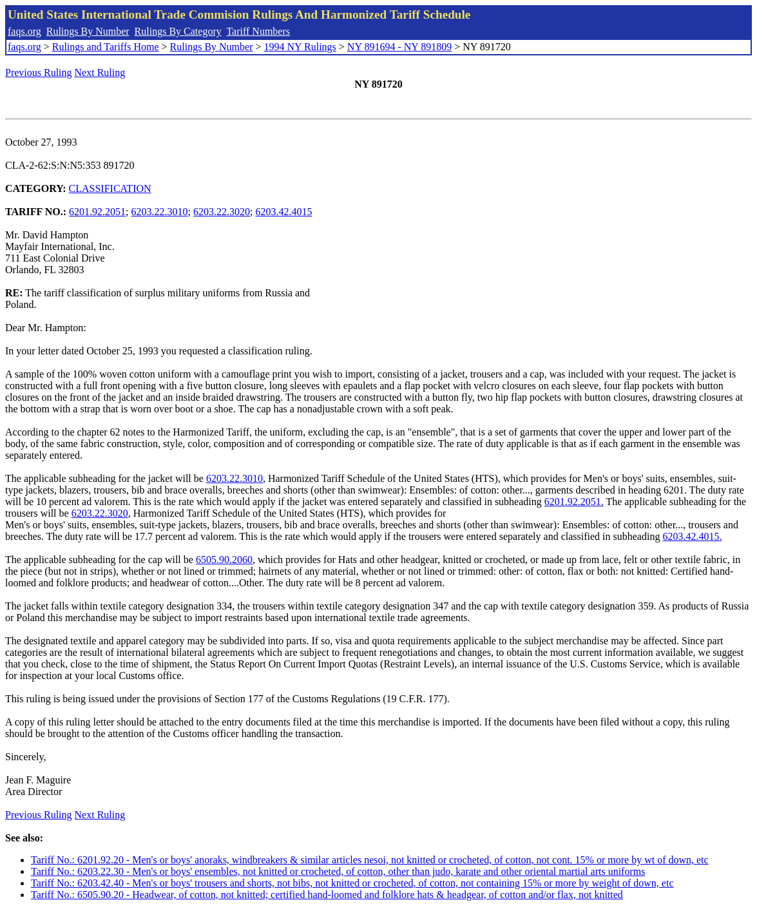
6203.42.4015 (283, 211)
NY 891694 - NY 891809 (399, 46)
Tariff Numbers (258, 31)
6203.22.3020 (221, 211)
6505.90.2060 (224, 559)
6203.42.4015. (692, 536)
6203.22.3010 (159, 211)
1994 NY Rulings (300, 46)
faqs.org (24, 31)
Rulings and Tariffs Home (105, 46)
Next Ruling (100, 72)
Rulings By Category (178, 31)
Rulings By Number (87, 31)
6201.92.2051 (97, 211)
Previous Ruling (38, 72)
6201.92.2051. (574, 501)
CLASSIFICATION (110, 188)
